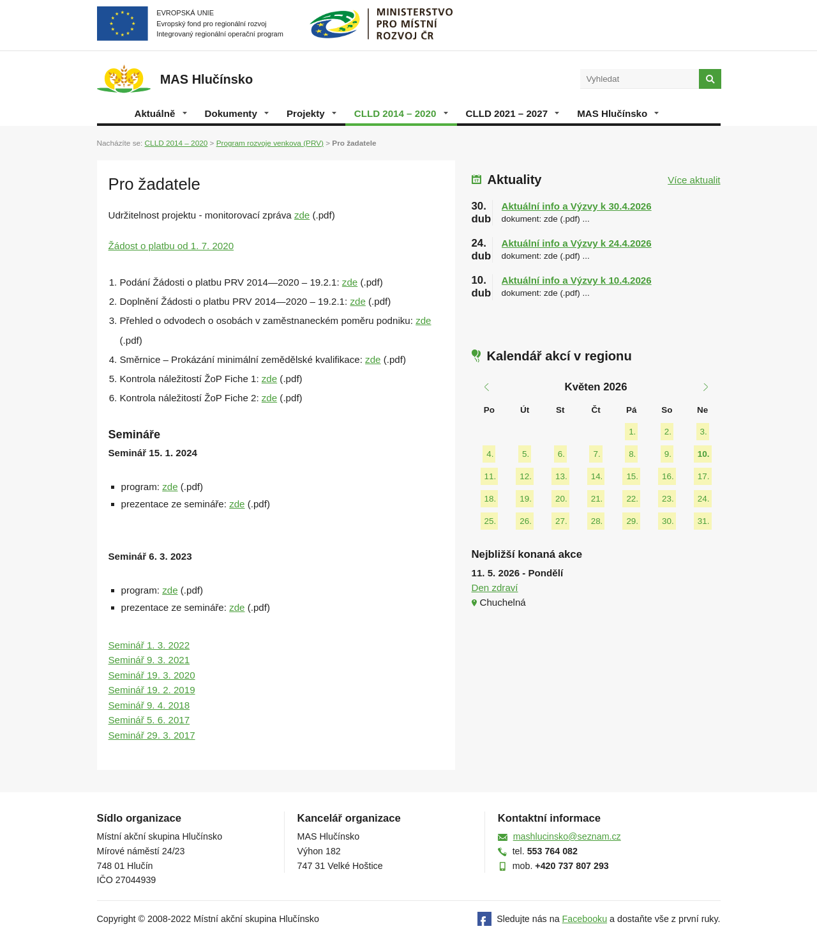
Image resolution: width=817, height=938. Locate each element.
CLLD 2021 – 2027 (513, 113)
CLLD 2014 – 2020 (401, 113)
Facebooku (585, 919)
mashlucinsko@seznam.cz (567, 836)
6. (561, 454)
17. (704, 476)
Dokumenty (237, 113)
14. (597, 476)
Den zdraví (495, 587)
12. (526, 476)
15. (632, 476)
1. (632, 431)
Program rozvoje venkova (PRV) (270, 143)
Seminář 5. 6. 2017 (149, 719)
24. (704, 499)
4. (489, 454)
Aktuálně (161, 113)
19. (526, 499)
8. (632, 454)
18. (490, 499)
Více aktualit (694, 179)
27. (561, 521)
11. (490, 476)
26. (526, 521)
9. (667, 454)
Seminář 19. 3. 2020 (152, 675)
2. (667, 431)
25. (490, 521)
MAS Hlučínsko (618, 113)
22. (632, 499)
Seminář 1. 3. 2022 (149, 645)
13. (561, 476)
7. (596, 454)
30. (668, 521)
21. (597, 499)
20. (561, 499)
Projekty (311, 113)
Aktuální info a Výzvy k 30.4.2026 (577, 206)
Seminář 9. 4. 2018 (149, 705)
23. (668, 499)
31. (704, 521)
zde (302, 215)
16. (668, 476)
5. (525, 454)
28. (597, 521)
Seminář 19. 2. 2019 (152, 689)
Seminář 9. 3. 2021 (149, 659)
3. (703, 431)
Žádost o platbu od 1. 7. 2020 (171, 245)
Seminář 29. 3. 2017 (152, 735)
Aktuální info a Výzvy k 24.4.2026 (577, 243)
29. (632, 521)
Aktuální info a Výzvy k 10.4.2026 (577, 280)
